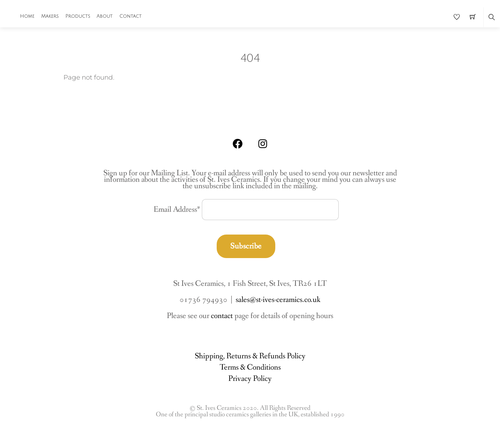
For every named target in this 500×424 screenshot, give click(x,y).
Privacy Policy (250, 378)
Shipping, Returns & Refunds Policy (250, 356)
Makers (50, 16)
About (105, 16)
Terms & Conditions (250, 367)
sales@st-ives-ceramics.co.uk (278, 299)
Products (77, 16)
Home (27, 16)
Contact (130, 16)
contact (222, 316)
